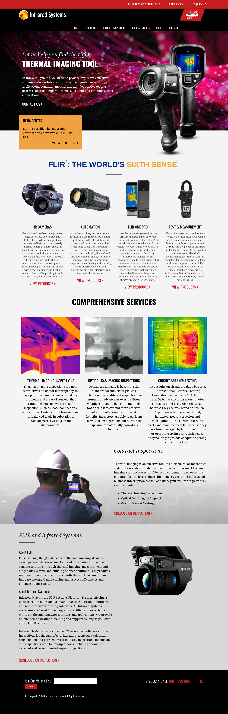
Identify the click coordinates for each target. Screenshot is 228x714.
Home (75, 28)
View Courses (65, 143)
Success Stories (141, 28)
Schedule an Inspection (39, 660)
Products (90, 28)
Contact (173, 28)
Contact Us (32, 104)
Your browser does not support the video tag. (161, 570)
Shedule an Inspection (133, 513)
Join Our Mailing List (38, 681)
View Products (43, 283)
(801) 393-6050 (180, 681)
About (159, 28)
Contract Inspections (114, 28)
